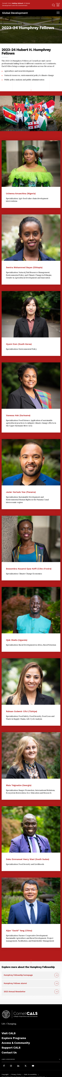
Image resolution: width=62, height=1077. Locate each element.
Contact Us (9, 1052)
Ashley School (17, 3)
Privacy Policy (16, 1074)
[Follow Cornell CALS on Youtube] (33, 1066)
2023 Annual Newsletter (14, 992)
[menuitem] (58, 5)
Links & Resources (8, 1059)
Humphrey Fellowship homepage (18, 975)
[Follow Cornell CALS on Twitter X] (25, 1066)
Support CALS (11, 1047)
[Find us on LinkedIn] (18, 1066)
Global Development (15, 12)
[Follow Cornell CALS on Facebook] (4, 1066)
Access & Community (16, 1042)
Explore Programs (14, 1038)
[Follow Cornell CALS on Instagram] (11, 1066)
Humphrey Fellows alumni (15, 983)
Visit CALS (9, 1033)
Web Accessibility (30, 1074)
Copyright (5, 1074)
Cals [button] (58, 3)
